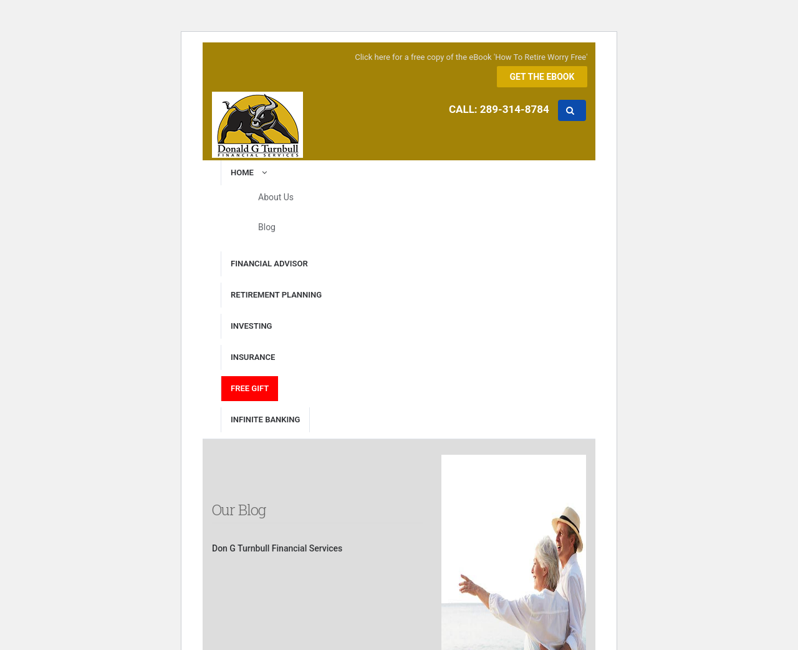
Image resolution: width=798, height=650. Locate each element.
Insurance (253, 357)
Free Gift (250, 388)
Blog (267, 227)
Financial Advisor (269, 263)
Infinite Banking (265, 419)
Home (251, 172)
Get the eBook (542, 77)
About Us (276, 197)
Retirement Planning (276, 294)
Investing (251, 326)
